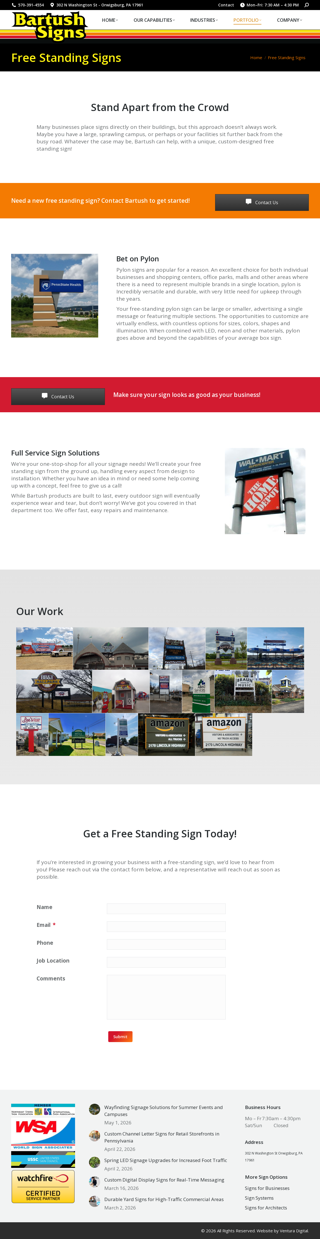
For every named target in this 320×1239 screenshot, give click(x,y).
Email (46, 925)
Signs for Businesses (267, 1188)
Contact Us (262, 202)
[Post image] (94, 1109)
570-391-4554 (27, 5)
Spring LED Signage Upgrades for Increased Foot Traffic (165, 1160)
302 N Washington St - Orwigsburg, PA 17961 (96, 5)
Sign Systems (259, 1198)
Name (44, 907)
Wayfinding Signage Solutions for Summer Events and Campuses (163, 1110)
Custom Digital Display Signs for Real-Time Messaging (164, 1180)
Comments (51, 978)
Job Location (53, 960)
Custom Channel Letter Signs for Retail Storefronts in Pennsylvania (161, 1137)
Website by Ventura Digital (282, 1230)
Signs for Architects (266, 1207)
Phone (45, 942)
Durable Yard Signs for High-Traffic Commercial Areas (164, 1199)
